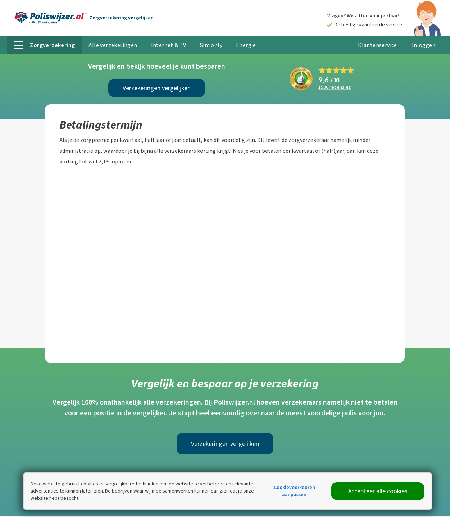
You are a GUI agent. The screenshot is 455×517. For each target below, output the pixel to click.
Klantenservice (377, 45)
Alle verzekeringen (112, 45)
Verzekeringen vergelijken (157, 88)
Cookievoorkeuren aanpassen (294, 491)
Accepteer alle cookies (378, 491)
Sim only (211, 45)
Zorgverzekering (122, 17)
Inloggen (424, 45)
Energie (246, 45)
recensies (334, 87)
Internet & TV (168, 45)
